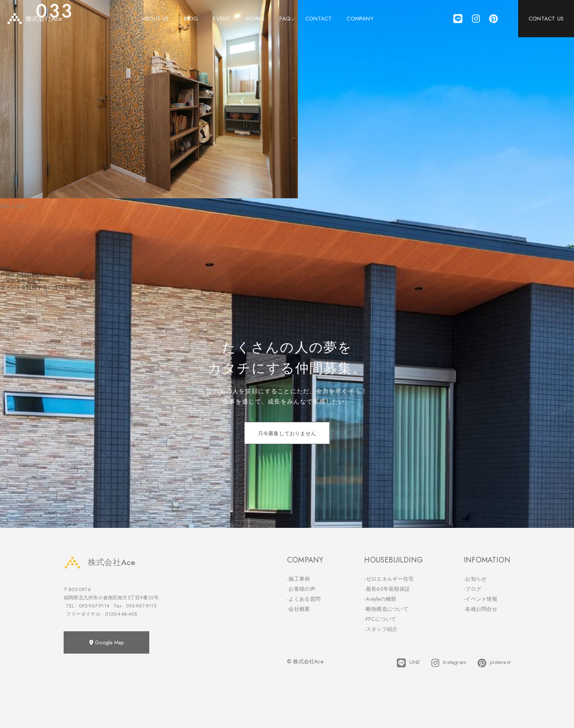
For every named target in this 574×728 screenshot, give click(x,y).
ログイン (68, 287)
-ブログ (472, 589)
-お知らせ (475, 579)
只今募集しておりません (287, 433)
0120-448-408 (121, 614)
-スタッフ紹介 (381, 629)
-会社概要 (298, 609)
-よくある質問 (304, 599)
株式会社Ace (99, 562)
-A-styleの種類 (380, 599)
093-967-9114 (94, 605)
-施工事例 (298, 579)
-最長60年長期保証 (387, 589)
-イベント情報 (480, 599)
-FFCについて (380, 619)
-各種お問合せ (480, 609)
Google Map (106, 642)
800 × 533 (12, 206)
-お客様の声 (301, 589)
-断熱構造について (386, 609)
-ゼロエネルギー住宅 (389, 579)
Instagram (448, 662)
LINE (408, 662)
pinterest (494, 662)
